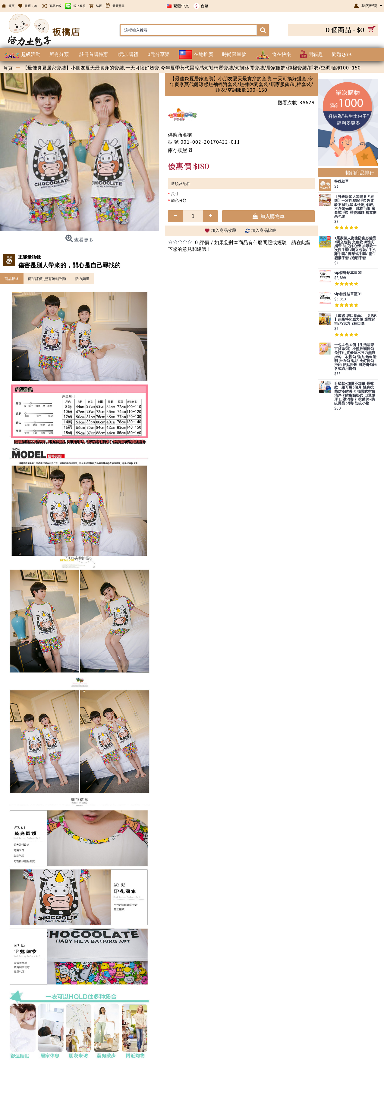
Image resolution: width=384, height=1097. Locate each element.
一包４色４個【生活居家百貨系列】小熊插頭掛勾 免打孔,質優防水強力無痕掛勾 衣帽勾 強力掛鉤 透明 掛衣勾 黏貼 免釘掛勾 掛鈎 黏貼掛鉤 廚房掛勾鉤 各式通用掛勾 (355, 357)
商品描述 (12, 278)
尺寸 (175, 194)
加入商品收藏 (223, 230)
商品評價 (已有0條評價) (47, 278)
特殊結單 (341, 181)
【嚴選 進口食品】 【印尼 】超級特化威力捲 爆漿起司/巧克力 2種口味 (355, 319)
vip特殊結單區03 (348, 273)
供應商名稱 (180, 135)
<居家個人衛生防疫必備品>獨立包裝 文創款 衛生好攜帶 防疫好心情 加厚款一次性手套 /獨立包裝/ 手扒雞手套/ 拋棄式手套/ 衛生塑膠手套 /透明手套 (355, 248)
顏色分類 (179, 200)
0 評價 (202, 242)
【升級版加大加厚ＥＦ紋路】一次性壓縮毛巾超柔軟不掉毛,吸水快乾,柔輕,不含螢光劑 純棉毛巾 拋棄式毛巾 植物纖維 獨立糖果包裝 (355, 207)
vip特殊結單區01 (348, 294)
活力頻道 (82, 278)
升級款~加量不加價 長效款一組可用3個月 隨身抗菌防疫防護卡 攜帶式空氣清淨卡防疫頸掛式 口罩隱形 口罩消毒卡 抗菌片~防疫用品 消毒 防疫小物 (354, 393)
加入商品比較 (263, 230)
